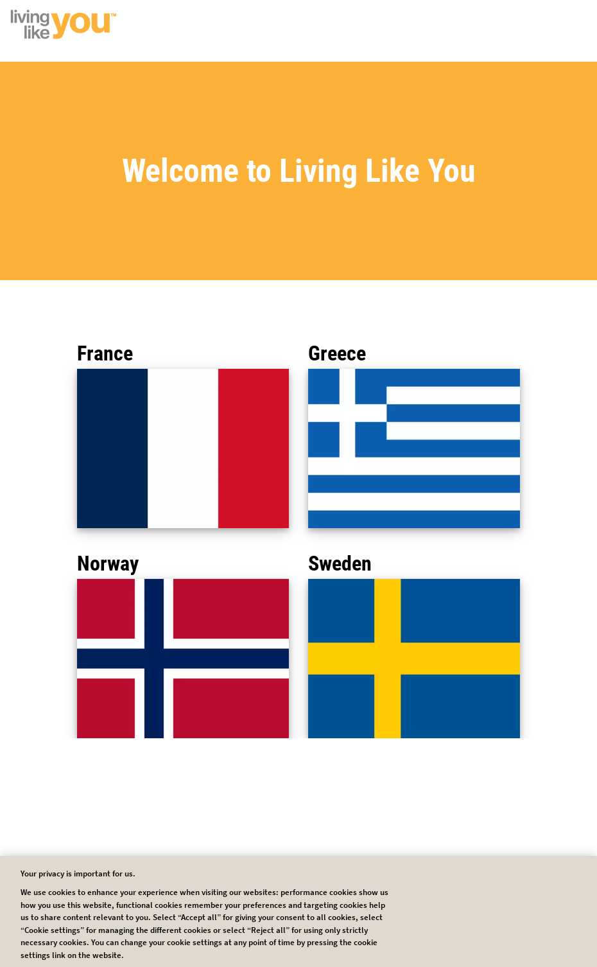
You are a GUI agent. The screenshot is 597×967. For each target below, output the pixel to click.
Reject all (388, 910)
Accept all (479, 910)
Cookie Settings (298, 910)
